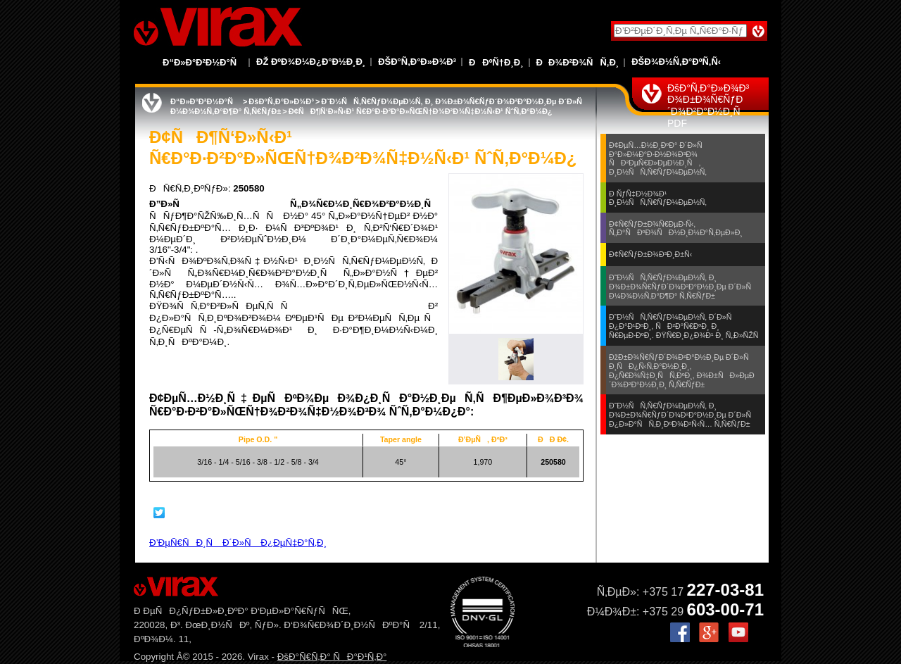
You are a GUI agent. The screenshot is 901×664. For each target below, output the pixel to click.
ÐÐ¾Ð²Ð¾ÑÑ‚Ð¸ (577, 62)
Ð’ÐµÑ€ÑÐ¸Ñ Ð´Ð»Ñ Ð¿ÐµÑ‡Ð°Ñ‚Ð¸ (238, 542)
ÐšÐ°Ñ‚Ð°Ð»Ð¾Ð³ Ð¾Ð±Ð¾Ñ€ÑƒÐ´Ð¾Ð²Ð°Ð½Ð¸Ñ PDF (708, 105)
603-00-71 (725, 609)
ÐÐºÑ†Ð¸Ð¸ (496, 62)
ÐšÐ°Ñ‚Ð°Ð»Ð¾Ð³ (417, 61)
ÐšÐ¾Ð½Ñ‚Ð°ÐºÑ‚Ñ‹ (676, 61)
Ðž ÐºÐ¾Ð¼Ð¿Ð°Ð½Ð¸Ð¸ (310, 61)
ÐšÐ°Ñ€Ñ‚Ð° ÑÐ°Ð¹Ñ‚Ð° (332, 656)
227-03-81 (725, 589)
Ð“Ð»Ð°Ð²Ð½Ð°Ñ (203, 62)
